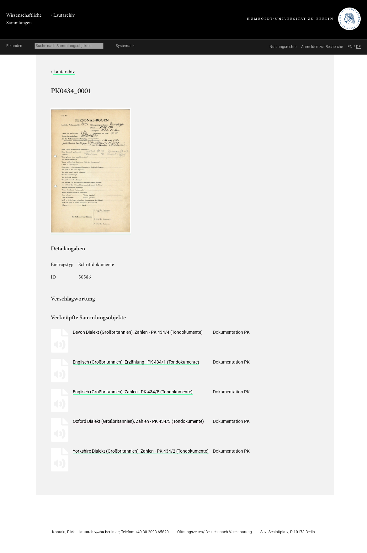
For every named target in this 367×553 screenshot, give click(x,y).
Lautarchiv (64, 14)
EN (350, 47)
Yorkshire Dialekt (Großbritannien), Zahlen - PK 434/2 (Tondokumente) (141, 451)
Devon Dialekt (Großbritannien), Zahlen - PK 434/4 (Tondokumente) (138, 332)
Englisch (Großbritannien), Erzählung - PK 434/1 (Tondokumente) (136, 361)
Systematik (125, 46)
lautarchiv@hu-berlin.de (99, 532)
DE (358, 47)
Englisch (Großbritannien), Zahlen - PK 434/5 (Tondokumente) (133, 391)
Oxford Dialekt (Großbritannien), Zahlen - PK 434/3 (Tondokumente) (138, 421)
